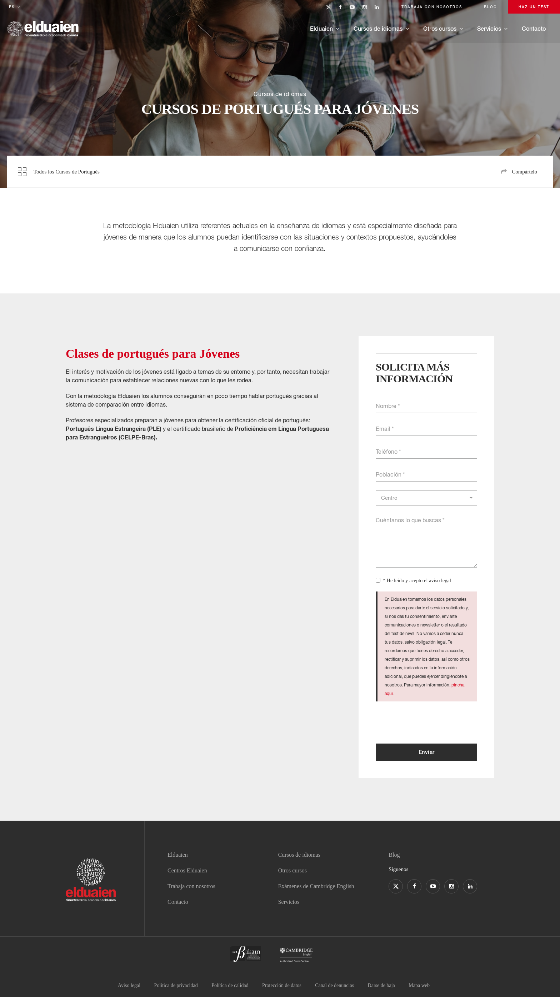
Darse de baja (381, 985)
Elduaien (321, 28)
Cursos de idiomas (378, 28)
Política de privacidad (176, 985)
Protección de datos (281, 985)
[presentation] (430, 722)
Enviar (427, 752)
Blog (394, 855)
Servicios (489, 28)
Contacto (534, 28)
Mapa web (419, 985)
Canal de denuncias (334, 985)
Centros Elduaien (187, 870)
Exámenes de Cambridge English (316, 886)
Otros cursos (439, 28)
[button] (426, 497)
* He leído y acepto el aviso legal (417, 580)
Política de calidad (229, 985)
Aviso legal (129, 985)
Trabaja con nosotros (191, 886)
